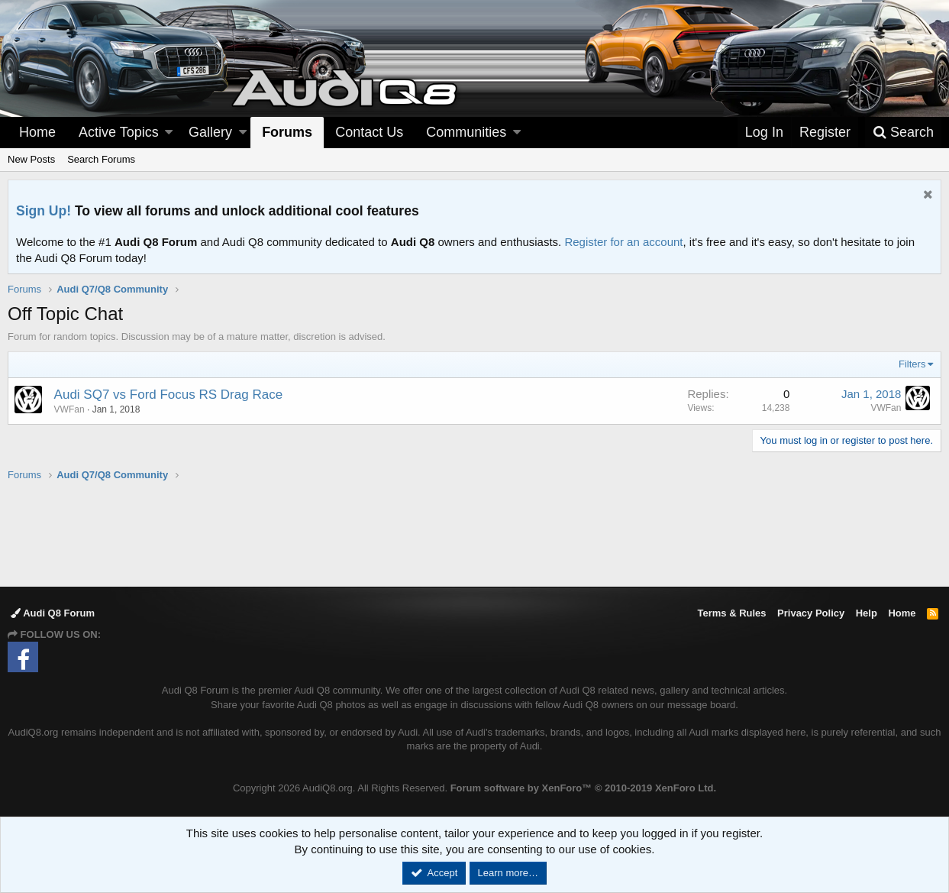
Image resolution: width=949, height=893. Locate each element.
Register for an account (623, 241)
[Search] (903, 132)
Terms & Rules (731, 613)
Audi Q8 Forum (53, 613)
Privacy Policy (810, 613)
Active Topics (119, 132)
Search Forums (101, 159)
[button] (168, 132)
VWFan (885, 408)
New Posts (31, 159)
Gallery (210, 132)
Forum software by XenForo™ (583, 788)
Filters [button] (912, 364)
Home (37, 132)
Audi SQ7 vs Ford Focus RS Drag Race (168, 394)
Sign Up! (43, 210)
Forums (287, 132)
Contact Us (369, 132)
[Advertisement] (475, 533)
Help (866, 613)
